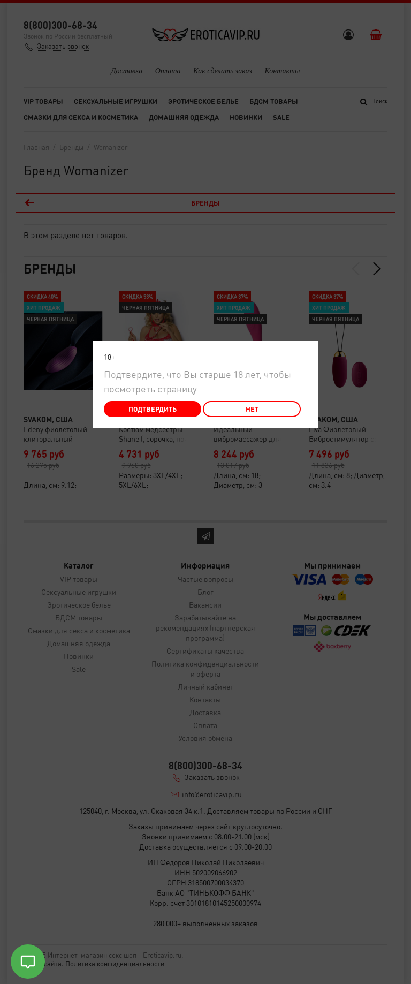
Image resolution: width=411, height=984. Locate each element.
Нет (252, 408)
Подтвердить (152, 408)
